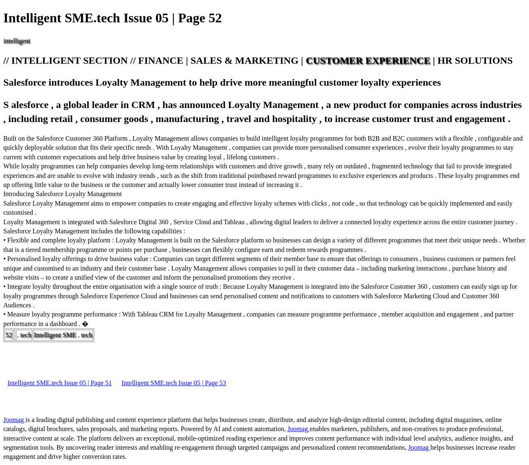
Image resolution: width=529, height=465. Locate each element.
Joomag (14, 419)
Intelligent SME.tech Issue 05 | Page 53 (174, 382)
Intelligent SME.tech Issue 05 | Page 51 (59, 382)
